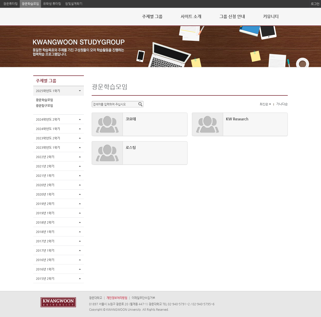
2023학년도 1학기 (48, 147)
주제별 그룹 (152, 16)
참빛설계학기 (73, 3)
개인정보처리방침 (116, 298)
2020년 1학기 (45, 194)
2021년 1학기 (45, 175)
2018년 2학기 (45, 222)
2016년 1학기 (45, 269)
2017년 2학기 (45, 241)
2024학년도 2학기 (48, 119)
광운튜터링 (10, 3)
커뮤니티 (271, 16)
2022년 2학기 (45, 157)
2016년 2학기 (45, 260)
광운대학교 (95, 298)
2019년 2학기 (45, 203)
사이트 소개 (191, 16)
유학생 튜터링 (52, 3)
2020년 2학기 (45, 185)
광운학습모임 (30, 3)
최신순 (266, 104)
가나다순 (282, 104)
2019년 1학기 (45, 213)
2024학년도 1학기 (48, 129)
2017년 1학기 (45, 250)
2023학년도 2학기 (48, 138)
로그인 (315, 4)
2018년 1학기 (45, 232)
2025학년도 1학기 (48, 91)
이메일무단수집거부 (143, 298)
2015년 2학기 (45, 278)
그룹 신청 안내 (232, 16)
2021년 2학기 (45, 166)
